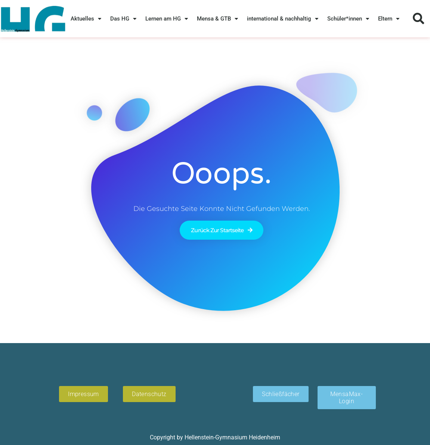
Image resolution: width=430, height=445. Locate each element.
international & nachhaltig (282, 18)
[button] (418, 18)
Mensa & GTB (217, 18)
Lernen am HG (166, 18)
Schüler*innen (348, 18)
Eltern (388, 18)
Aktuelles (86, 18)
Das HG (123, 18)
